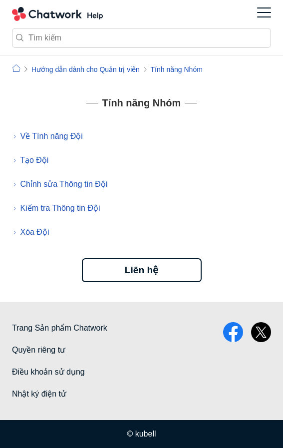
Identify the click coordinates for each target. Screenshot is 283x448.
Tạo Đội (34, 160)
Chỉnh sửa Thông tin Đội (63, 184)
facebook (233, 332)
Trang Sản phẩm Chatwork (59, 328)
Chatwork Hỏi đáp (57, 14)
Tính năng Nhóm (177, 69)
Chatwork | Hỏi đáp (16, 68)
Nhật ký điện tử (39, 394)
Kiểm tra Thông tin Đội (60, 208)
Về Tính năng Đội (51, 136)
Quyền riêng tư (38, 350)
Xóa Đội (34, 232)
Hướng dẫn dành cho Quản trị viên (85, 69)
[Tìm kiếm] (141, 38)
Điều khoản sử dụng (48, 372)
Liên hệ (142, 270)
